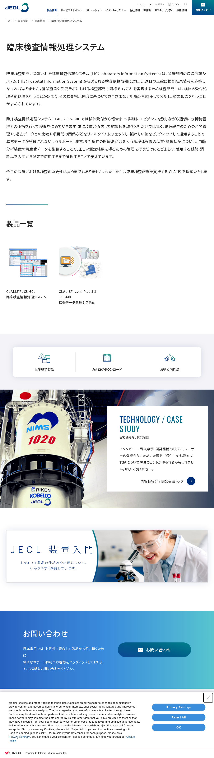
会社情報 (135, 10)
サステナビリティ (164, 10)
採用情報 (182, 10)
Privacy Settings (179, 707)
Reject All (179, 717)
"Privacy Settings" (19, 737)
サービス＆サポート (72, 10)
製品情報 (52, 10)
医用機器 (40, 20)
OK (178, 727)
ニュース (141, 4)
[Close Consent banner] (208, 697)
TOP (9, 20)
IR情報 (147, 10)
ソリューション (94, 10)
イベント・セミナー (115, 10)
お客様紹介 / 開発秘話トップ (162, 481)
